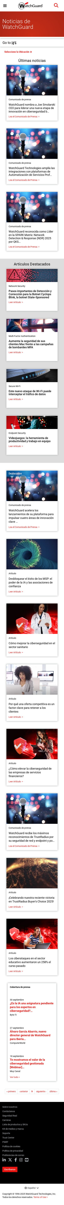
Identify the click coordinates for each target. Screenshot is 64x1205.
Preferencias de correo (13, 1155)
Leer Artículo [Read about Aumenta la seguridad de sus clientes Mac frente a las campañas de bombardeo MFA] (15, 352)
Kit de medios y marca (13, 1129)
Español (31, 1188)
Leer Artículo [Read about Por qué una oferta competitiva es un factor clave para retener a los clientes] (15, 717)
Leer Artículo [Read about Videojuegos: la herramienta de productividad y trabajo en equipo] (15, 446)
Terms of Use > (40, 1197)
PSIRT (5, 1142)
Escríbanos (9, 1169)
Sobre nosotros (9, 1107)
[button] (5, 6)
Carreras (6, 1120)
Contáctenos (8, 1111)
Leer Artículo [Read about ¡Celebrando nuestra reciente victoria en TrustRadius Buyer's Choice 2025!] (15, 907)
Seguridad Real (9, 1115)
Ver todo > (15, 1077)
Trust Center (8, 1137)
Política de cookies (11, 1146)
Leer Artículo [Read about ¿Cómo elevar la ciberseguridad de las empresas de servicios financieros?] (15, 781)
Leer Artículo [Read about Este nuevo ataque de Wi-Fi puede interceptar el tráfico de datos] (15, 399)
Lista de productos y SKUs (15, 1124)
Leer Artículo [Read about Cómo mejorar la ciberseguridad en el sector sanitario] (15, 652)
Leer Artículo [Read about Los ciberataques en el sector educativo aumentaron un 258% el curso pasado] (15, 971)
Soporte (6, 1133)
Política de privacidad (12, 1151)
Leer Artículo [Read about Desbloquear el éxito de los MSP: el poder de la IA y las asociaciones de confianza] (15, 591)
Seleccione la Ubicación (16, 51)
